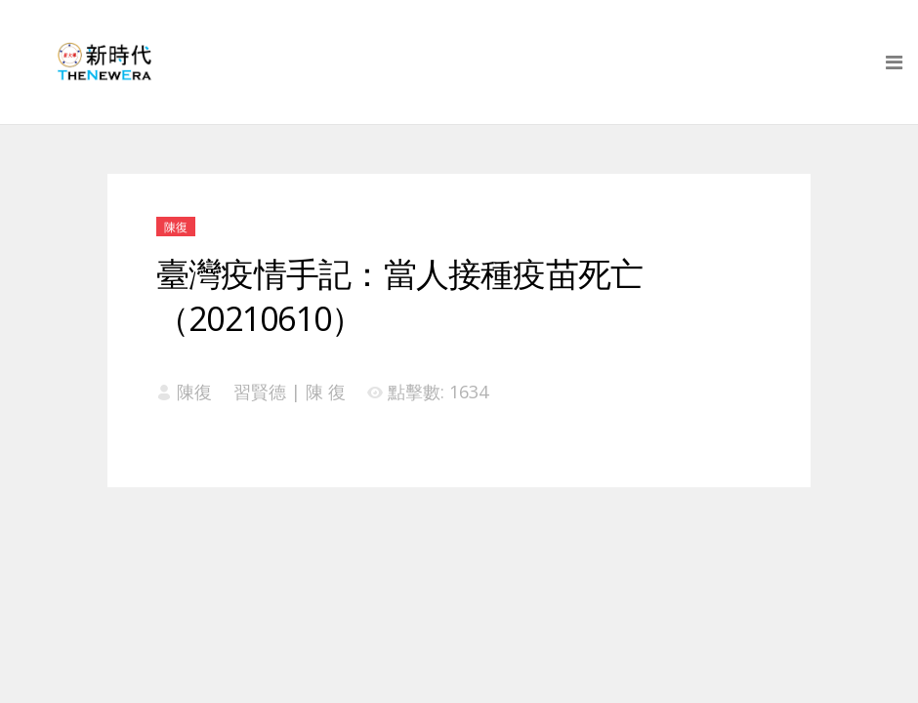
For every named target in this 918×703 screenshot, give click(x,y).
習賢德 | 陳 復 (289, 391)
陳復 (176, 227)
